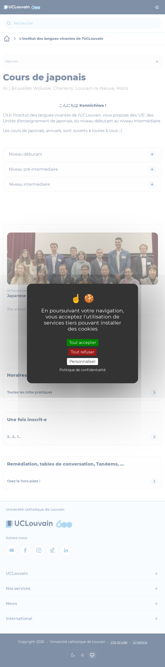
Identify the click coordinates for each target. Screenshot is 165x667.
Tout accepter (82, 342)
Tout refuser (82, 352)
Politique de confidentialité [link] (82, 370)
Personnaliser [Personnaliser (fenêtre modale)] (82, 361)
